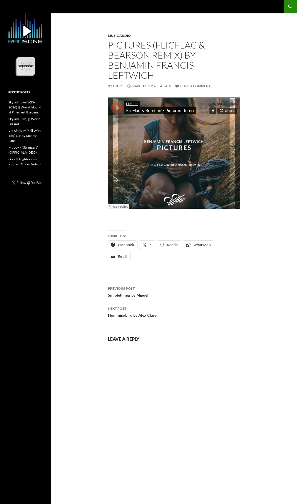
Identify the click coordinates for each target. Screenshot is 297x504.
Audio (118, 86)
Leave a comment (195, 86)
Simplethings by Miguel (174, 291)
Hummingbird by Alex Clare (174, 311)
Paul (167, 86)
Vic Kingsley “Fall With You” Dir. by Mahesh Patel (24, 136)
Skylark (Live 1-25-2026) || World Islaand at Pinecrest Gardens (24, 107)
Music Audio (119, 35)
